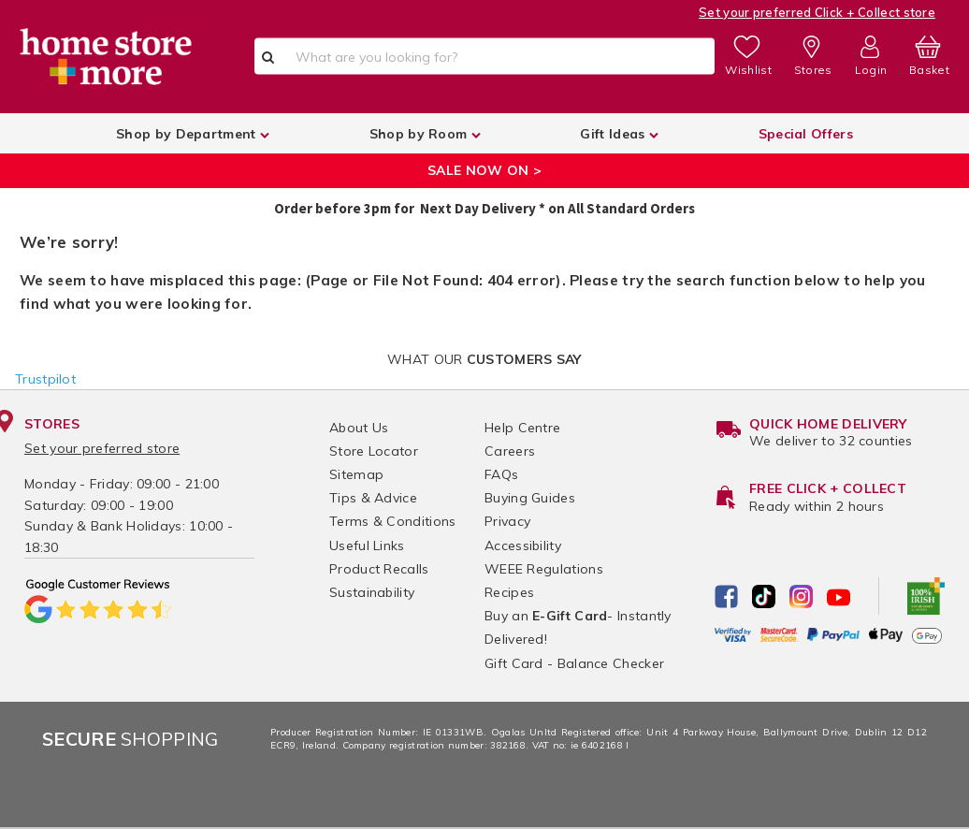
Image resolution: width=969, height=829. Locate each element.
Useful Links (367, 545)
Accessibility (522, 545)
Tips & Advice (373, 497)
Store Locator (373, 451)
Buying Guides (529, 497)
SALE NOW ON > (484, 170)
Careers (509, 451)
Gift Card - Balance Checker (574, 663)
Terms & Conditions (392, 521)
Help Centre (522, 427)
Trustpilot (45, 379)
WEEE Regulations (543, 568)
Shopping (130, 738)
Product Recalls (379, 568)
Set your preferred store (102, 448)
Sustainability (371, 592)
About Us (358, 427)
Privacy (507, 521)
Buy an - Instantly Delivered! (578, 627)
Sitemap (356, 474)
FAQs (501, 474)
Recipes (509, 592)
